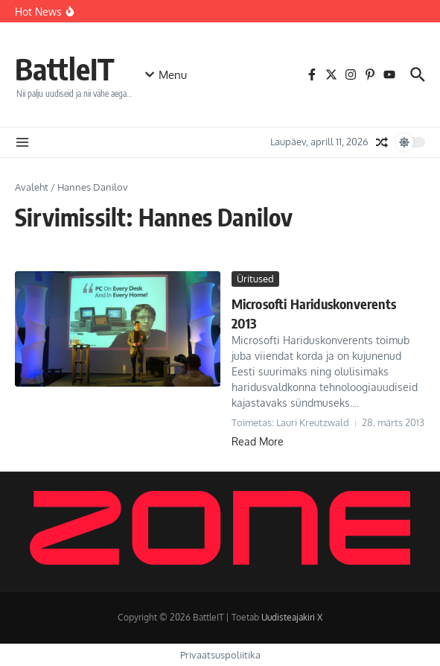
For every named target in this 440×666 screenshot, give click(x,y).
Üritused (255, 279)
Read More (258, 441)
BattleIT (65, 68)
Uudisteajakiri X (291, 617)
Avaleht (31, 187)
